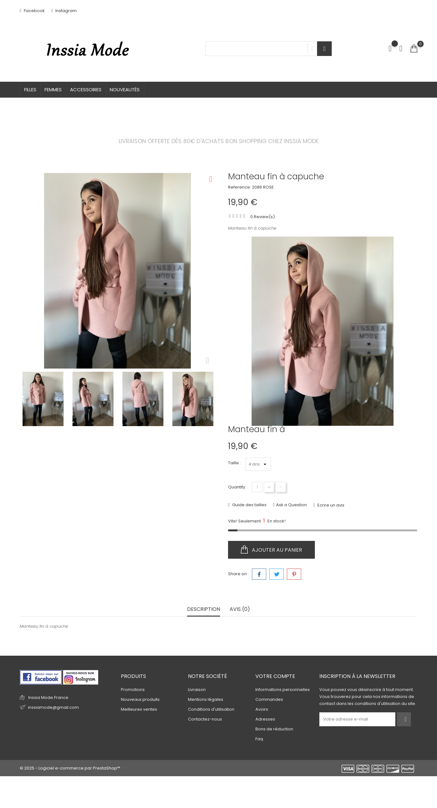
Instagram (64, 11)
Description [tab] (203, 609)
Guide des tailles (249, 505)
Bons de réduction (274, 729)
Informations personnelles (282, 690)
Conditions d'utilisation (211, 709)
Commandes (269, 699)
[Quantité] (257, 487)
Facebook (32, 11)
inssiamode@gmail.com (53, 707)
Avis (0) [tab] (240, 609)
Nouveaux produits (140, 699)
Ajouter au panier (271, 550)
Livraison (197, 690)
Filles (30, 89)
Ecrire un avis (330, 505)
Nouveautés (125, 89)
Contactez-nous (205, 719)
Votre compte (275, 676)
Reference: (239, 187)
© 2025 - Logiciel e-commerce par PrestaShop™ (70, 768)
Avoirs (261, 709)
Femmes (53, 89)
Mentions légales (205, 699)
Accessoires (85, 89)
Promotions (133, 690)
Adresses (265, 719)
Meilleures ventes (139, 709)
